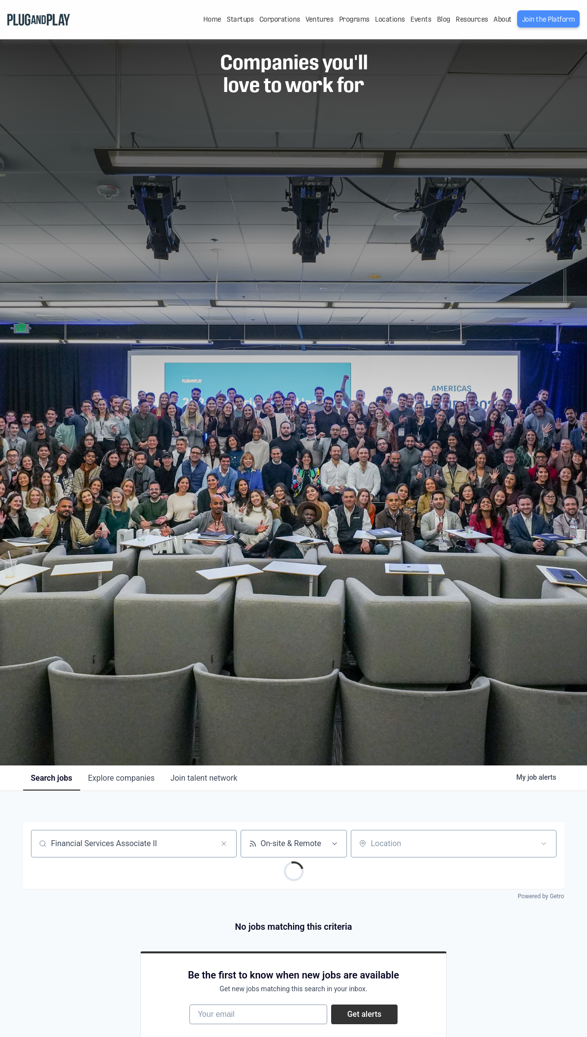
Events (420, 19)
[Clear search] (224, 843)
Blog (443, 19)
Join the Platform (548, 19)
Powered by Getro (541, 896)
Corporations (279, 19)
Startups (240, 19)
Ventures (319, 19)
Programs (354, 19)
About (503, 19)
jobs (51, 778)
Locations (390, 19)
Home (212, 19)
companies (121, 778)
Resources (472, 19)
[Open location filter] (544, 843)
